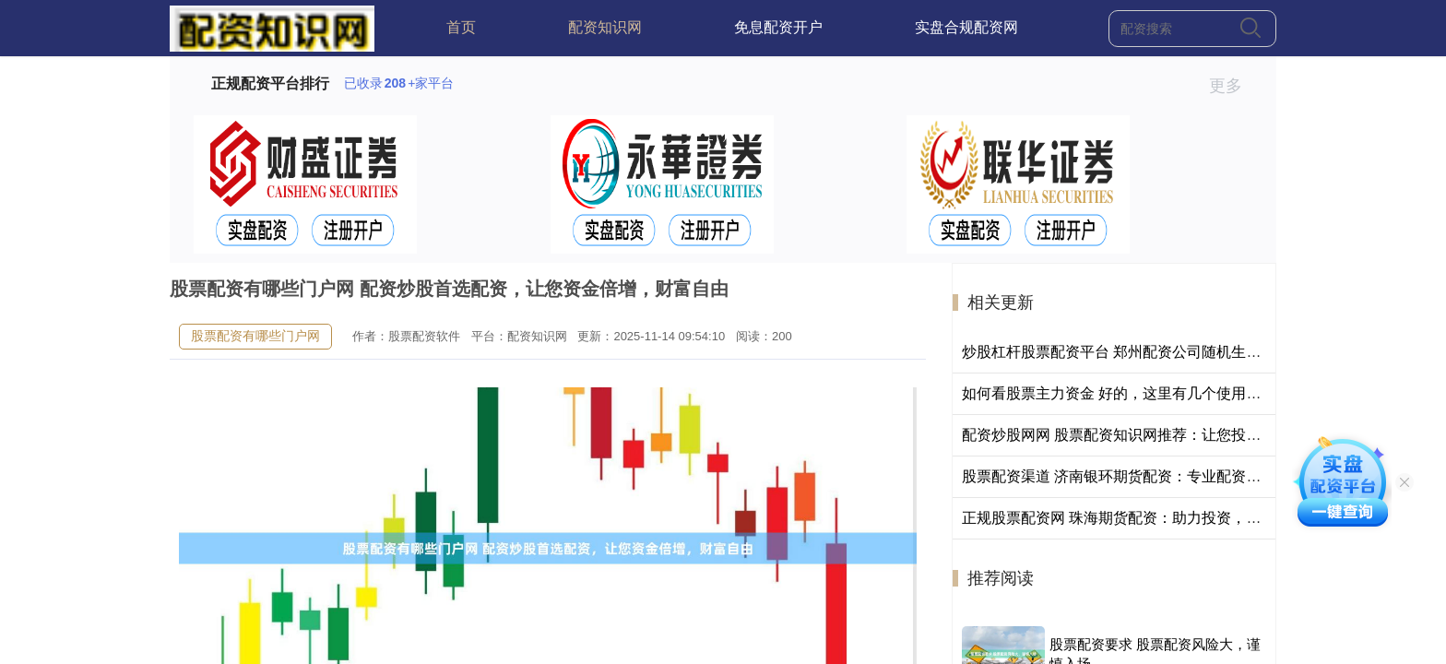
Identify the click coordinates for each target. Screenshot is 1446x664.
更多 (1233, 86)
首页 (461, 27)
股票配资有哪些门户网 (255, 335)
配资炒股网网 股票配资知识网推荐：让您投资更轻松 (1133, 435)
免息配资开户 (778, 27)
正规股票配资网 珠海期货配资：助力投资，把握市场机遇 (1148, 518)
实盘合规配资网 (966, 27)
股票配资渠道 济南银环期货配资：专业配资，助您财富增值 (1155, 476)
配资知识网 (605, 27)
